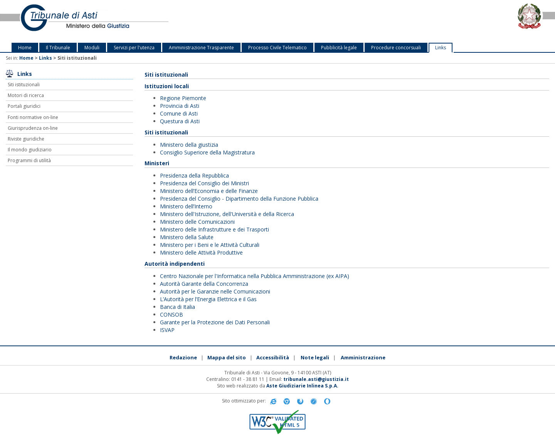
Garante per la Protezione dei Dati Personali (215, 322)
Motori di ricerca (26, 95)
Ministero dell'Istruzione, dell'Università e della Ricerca (227, 214)
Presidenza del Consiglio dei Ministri (204, 183)
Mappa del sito (226, 357)
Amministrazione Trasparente (201, 47)
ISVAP (167, 330)
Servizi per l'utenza (134, 47)
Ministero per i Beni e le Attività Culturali (209, 244)
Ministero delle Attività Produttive (201, 252)
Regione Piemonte (183, 98)
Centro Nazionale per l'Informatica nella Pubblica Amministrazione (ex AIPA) (254, 276)
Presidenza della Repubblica (194, 175)
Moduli (91, 47)
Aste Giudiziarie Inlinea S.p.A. (302, 385)
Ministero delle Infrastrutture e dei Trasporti (214, 229)
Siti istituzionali (24, 84)
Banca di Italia (177, 306)
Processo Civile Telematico (277, 47)
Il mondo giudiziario (30, 149)
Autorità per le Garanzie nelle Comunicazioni (215, 291)
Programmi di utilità (29, 160)
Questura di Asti (180, 121)
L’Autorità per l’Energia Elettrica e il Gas (208, 299)
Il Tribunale (58, 47)
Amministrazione (363, 357)
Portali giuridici (24, 106)
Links (440, 47)
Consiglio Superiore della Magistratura (207, 152)
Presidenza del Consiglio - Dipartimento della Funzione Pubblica (239, 198)
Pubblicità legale (339, 47)
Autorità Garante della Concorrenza (204, 283)
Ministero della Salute (187, 237)
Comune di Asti (179, 113)
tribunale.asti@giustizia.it (316, 379)
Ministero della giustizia (189, 144)
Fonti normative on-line (33, 117)
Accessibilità (272, 357)
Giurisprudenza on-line (33, 128)
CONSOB (171, 314)
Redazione (183, 357)
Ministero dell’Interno (186, 206)
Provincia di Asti (179, 105)
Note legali (315, 357)
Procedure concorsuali (396, 47)
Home (25, 47)
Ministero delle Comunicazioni (197, 221)
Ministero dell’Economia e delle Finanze (209, 190)
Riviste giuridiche (26, 139)
